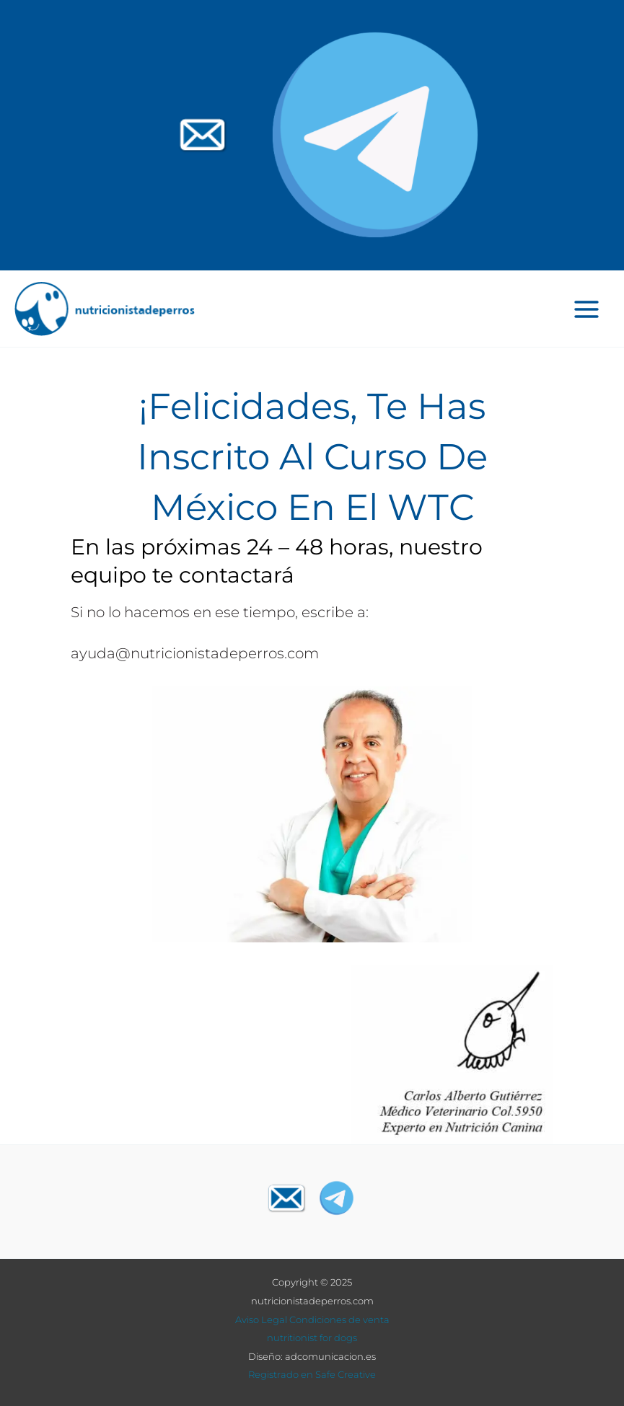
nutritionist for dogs (312, 1337)
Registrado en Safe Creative (312, 1374)
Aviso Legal (261, 1319)
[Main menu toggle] (587, 309)
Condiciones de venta (339, 1319)
